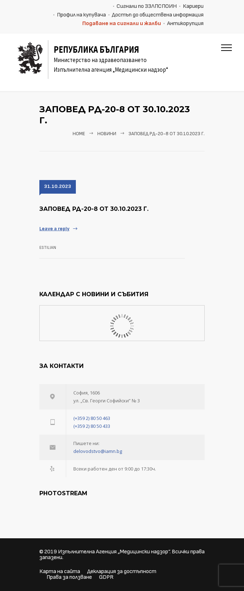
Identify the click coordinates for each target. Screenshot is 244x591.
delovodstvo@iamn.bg (97, 451)
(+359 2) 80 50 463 (91, 418)
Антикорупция (185, 23)
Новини (106, 134)
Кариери (193, 6)
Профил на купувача (81, 14)
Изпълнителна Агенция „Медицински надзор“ (114, 551)
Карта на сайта (59, 571)
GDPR (106, 577)
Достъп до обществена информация (158, 14)
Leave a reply (54, 229)
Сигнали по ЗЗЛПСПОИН (147, 6)
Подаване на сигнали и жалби (121, 23)
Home (79, 134)
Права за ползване (69, 577)
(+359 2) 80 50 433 (91, 426)
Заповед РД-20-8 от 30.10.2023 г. (93, 208)
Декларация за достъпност (121, 571)
